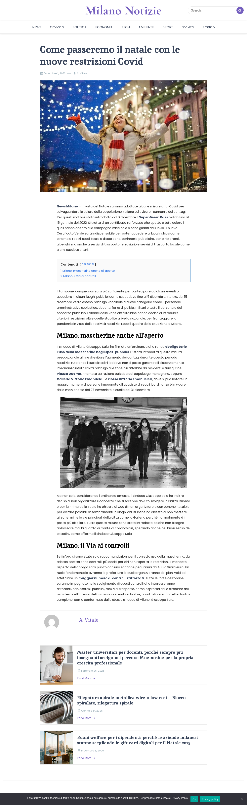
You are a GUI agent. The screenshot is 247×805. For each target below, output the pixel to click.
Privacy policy (210, 799)
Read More (84, 678)
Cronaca (57, 27)
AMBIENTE (146, 27)
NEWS (36, 27)
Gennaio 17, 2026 (92, 710)
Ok (194, 799)
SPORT (168, 27)
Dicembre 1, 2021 (54, 73)
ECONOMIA (104, 27)
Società (188, 27)
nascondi (88, 264)
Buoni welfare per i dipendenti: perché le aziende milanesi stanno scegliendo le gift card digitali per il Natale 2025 (137, 740)
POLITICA (79, 27)
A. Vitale (82, 73)
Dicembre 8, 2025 (92, 750)
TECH (125, 27)
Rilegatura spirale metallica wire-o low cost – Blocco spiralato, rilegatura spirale (131, 700)
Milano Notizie (123, 10)
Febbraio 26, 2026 (92, 670)
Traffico (208, 27)
